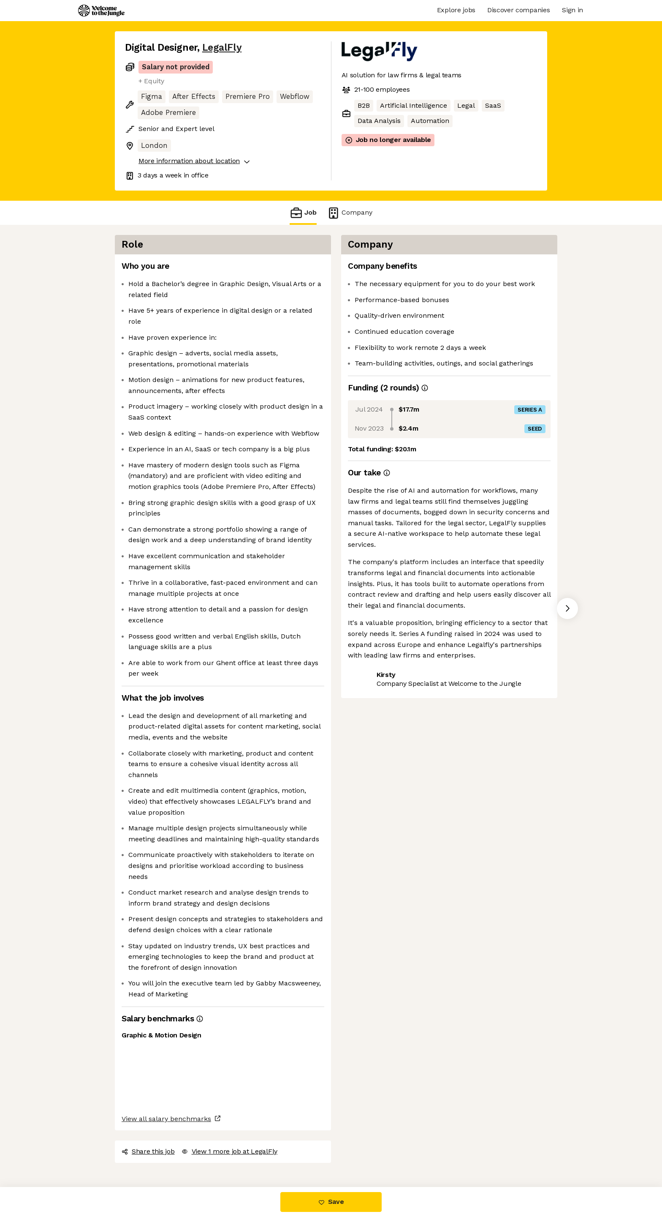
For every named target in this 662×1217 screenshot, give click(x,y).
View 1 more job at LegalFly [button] (229, 1151)
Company (349, 213)
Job (303, 213)
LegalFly (221, 47)
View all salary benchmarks (166, 1119)
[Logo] (101, 10)
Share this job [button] (148, 1151)
